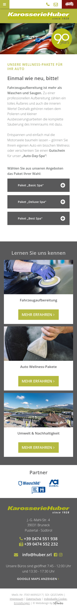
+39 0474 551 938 (38, 538)
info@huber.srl (37, 554)
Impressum (16, 599)
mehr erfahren (38, 314)
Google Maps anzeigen (38, 578)
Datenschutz (33, 599)
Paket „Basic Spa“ (42, 185)
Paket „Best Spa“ (42, 218)
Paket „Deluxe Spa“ (42, 202)
